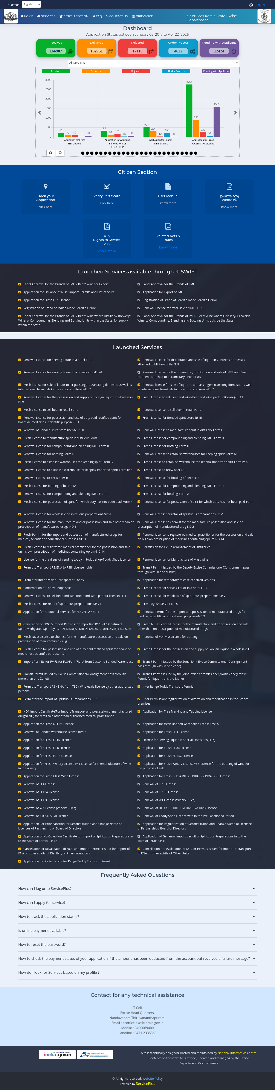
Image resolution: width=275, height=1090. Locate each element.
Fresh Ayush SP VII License (161, 604)
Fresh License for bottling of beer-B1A (49, 486)
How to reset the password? (137, 944)
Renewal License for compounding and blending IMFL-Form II (66, 446)
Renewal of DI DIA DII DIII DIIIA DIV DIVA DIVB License (180, 808)
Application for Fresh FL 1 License (46, 300)
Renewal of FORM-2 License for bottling (170, 637)
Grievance (142, 16)
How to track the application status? (137, 916)
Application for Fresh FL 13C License (168, 756)
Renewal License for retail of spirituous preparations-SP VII (184, 514)
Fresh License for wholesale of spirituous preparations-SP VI (184, 596)
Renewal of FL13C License (41, 800)
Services (46, 16)
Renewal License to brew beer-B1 (46, 478)
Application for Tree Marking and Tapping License (177, 711)
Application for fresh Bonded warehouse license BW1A (181, 724)
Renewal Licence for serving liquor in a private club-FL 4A (63, 372)
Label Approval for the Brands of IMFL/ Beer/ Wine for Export (65, 284)
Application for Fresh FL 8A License (167, 748)
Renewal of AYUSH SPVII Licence (45, 816)
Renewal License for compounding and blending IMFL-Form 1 (66, 494)
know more (168, 203)
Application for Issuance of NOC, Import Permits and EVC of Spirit (69, 292)
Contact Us (117, 16)
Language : (13, 4)
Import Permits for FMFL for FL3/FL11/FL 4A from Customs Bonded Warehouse (78, 661)
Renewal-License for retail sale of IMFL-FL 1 (173, 308)
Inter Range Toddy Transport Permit (168, 686)
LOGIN (257, 5)
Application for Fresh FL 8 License (46, 748)
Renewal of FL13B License (161, 792)
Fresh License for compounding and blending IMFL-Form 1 (183, 486)
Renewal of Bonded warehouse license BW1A (54, 732)
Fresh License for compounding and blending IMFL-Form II (183, 438)
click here (45, 207)
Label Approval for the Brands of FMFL (169, 284)
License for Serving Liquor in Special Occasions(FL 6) (179, 740)
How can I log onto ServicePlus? (137, 888)
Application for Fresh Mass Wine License (51, 776)
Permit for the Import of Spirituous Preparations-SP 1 (60, 699)
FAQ (97, 16)
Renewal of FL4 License (39, 784)
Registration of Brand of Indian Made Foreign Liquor (59, 308)
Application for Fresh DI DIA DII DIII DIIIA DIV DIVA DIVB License (187, 776)
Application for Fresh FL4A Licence (47, 740)
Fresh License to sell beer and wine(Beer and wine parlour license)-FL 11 (193, 397)
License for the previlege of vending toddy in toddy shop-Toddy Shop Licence (77, 559)
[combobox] (153, 63)
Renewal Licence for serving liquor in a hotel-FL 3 (57, 360)
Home (26, 16)
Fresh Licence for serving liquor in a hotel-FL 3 (175, 588)
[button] (39, 113)
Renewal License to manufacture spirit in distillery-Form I (182, 430)
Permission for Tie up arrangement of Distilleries (177, 547)
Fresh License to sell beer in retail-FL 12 (50, 410)
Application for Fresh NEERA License (48, 724)
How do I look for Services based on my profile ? (137, 972)
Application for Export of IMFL (163, 292)
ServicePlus (145, 1083)
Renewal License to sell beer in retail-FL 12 (172, 410)
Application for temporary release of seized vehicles (179, 580)
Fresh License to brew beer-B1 (164, 470)
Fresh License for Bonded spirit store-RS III (172, 417)
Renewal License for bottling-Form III (49, 454)
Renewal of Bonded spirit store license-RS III (54, 430)
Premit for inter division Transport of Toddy (53, 580)
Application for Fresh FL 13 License (47, 756)
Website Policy (152, 1078)
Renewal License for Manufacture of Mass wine (175, 559)
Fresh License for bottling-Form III (166, 446)
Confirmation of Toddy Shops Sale (47, 588)
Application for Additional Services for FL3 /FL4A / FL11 (61, 612)
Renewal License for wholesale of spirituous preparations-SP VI (67, 514)
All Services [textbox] (77, 63)
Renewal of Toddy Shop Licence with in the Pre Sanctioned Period (188, 816)
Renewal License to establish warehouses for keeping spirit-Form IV (190, 454)
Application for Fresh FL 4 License (166, 732)
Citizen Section (74, 16)
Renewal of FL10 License (160, 784)
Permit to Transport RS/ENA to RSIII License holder (58, 567)
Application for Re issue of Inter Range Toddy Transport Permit (67, 861)
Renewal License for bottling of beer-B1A (171, 478)
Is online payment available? (137, 930)
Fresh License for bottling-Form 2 (166, 494)
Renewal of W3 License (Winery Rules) (49, 808)
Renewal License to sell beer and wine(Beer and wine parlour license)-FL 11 (75, 596)
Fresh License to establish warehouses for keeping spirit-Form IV (68, 462)
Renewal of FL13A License (41, 792)
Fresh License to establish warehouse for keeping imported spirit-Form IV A (195, 462)
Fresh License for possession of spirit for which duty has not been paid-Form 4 (78, 502)
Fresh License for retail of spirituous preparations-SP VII (62, 604)
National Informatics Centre (237, 1053)
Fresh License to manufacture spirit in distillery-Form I (61, 438)
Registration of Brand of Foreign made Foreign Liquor (180, 300)
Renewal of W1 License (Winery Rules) (169, 800)
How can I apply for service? (137, 902)
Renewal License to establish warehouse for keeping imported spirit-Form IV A (78, 470)
